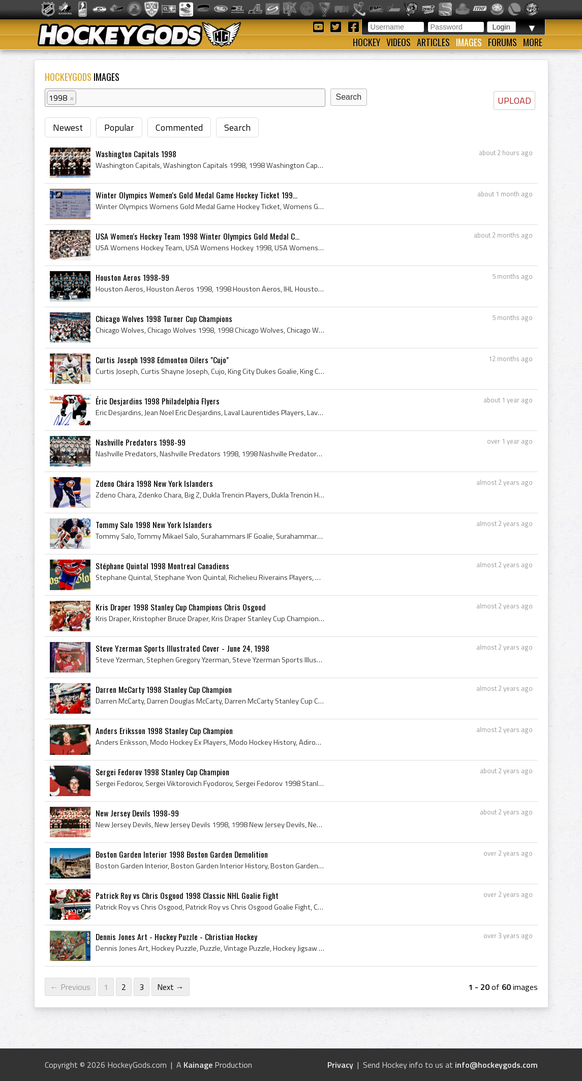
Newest (68, 127)
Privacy (340, 1065)
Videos (398, 42)
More (532, 42)
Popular (119, 127)
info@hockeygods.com (496, 1065)
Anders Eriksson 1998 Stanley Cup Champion (164, 730)
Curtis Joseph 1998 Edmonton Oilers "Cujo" (162, 360)
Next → (170, 987)
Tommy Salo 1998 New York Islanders (154, 524)
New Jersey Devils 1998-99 (137, 813)
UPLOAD (514, 100)
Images (469, 42)
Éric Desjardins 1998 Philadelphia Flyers (158, 401)
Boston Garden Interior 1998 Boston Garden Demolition (182, 854)
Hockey (366, 42)
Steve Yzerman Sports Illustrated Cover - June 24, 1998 (182, 648)
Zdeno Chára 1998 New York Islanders (154, 483)
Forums (502, 42)
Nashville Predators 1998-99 (141, 442)
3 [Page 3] (141, 987)
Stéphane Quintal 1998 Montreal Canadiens (162, 566)
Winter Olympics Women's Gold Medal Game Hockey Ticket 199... (196, 195)
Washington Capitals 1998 (136, 154)
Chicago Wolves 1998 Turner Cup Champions (164, 318)
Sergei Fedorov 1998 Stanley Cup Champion (162, 772)
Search (237, 127)
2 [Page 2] (123, 987)
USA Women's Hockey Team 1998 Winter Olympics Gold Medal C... (197, 236)
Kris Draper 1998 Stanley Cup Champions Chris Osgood (181, 607)
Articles (433, 42)
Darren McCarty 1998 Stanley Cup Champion (164, 689)
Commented (179, 127)
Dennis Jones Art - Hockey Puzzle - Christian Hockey (176, 936)
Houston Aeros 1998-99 (132, 277)
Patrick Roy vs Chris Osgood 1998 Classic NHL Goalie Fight (187, 895)
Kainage (197, 1065)
